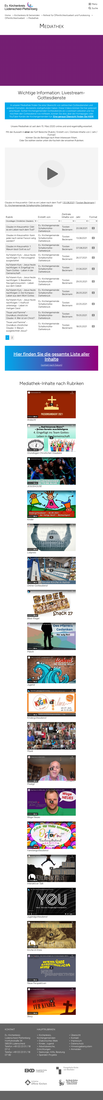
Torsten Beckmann (85, 202)
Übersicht (76, 1035)
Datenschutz (77, 1043)
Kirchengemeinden (46, 1038)
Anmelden (76, 1049)
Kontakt (75, 1038)
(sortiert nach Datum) (51, 365)
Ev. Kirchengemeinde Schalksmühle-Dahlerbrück (29, 205)
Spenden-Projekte (48, 1054)
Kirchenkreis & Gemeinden (27, 15)
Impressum (76, 1040)
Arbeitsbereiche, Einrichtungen (46, 1048)
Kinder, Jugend (46, 1043)
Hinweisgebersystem (81, 1046)
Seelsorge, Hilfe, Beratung (52, 1052)
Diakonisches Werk (48, 1040)
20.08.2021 (68, 202)
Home (8, 15)
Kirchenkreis (45, 1035)
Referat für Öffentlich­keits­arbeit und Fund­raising (66, 15)
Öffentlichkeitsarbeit (15, 18)
